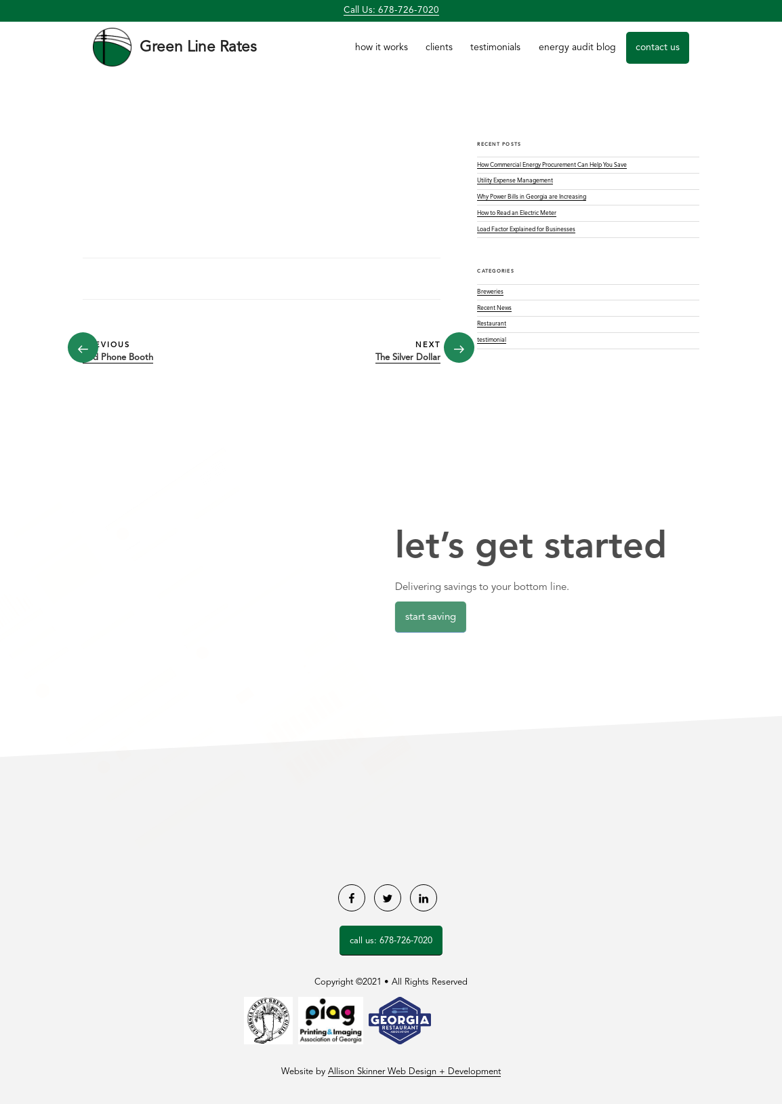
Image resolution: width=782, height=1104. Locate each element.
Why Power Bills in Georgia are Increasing (531, 197)
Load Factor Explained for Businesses (526, 229)
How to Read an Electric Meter (516, 213)
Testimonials (495, 47)
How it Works (381, 47)
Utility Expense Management (515, 181)
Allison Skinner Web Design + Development (414, 1071)
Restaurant (491, 324)
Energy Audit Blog (577, 47)
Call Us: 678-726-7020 (391, 10)
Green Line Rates (198, 47)
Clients (439, 47)
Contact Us (658, 47)
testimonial (491, 340)
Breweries (490, 292)
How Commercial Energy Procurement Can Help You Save (552, 165)
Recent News (494, 308)
